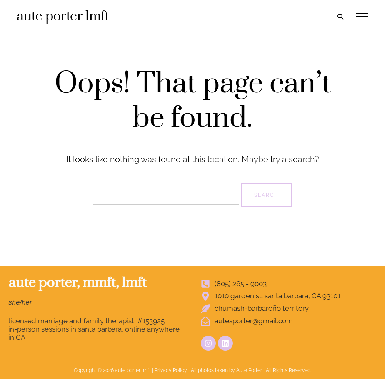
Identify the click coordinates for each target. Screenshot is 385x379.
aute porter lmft (63, 16)
